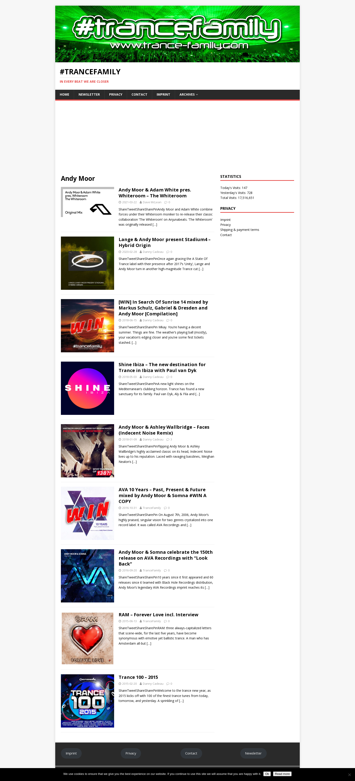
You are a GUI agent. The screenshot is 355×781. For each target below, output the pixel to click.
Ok (267, 774)
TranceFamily (152, 508)
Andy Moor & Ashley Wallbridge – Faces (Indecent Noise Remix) (164, 430)
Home (64, 94)
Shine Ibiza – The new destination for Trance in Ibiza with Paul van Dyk (162, 367)
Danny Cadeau (153, 252)
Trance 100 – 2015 (138, 677)
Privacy (115, 94)
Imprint (163, 94)
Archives (187, 94)
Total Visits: (229, 198)
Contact (139, 94)
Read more (282, 774)
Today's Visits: (231, 188)
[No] (349, 774)
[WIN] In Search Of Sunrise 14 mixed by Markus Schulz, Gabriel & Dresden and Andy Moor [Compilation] (163, 308)
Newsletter (89, 94)
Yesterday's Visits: (233, 193)
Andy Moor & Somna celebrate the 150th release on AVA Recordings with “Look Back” (166, 558)
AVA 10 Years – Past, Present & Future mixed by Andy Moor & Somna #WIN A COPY (162, 495)
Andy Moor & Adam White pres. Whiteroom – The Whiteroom (155, 193)
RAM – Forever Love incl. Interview (158, 615)
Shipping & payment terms (239, 229)
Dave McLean (152, 202)
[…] (155, 224)
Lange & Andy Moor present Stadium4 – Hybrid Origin (165, 242)
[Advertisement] (177, 140)
